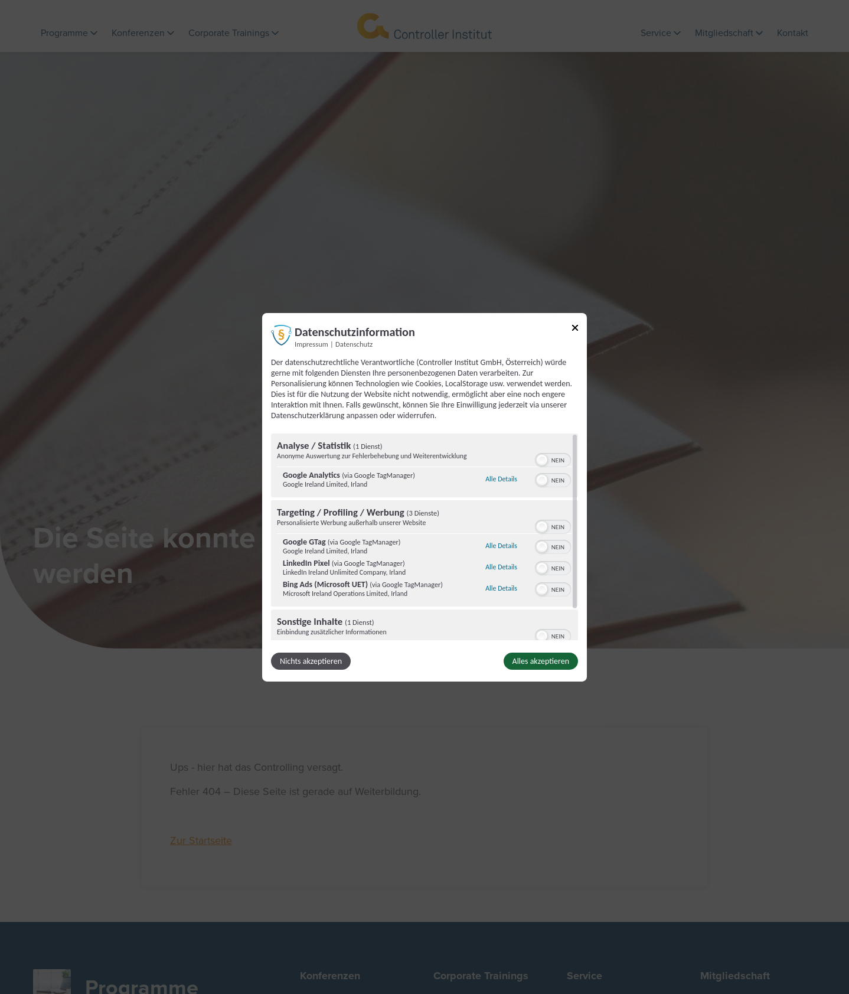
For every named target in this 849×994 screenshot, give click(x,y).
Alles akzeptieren (540, 661)
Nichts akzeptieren (311, 661)
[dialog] (424, 496)
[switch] (553, 459)
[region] (424, 537)
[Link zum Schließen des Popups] (575, 329)
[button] (542, 460)
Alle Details (501, 479)
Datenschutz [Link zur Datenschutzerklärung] (354, 343)
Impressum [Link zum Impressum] (311, 343)
